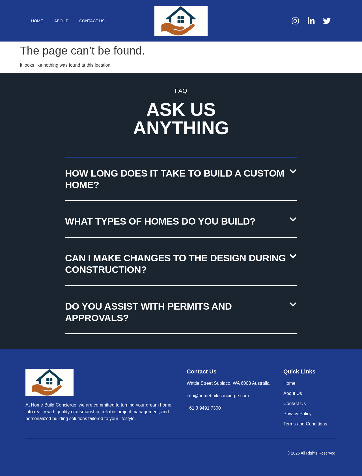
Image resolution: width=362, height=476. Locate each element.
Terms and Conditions (305, 423)
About (61, 21)
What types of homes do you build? (160, 221)
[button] (181, 179)
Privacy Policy (297, 413)
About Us (292, 393)
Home (37, 21)
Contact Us (92, 21)
